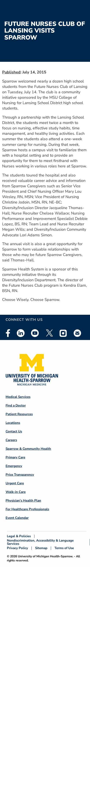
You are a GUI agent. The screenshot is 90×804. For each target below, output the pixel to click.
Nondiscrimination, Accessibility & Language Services (40, 542)
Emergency (14, 466)
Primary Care (15, 457)
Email (77, 333)
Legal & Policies (19, 536)
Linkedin (21, 333)
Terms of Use (64, 548)
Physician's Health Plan (23, 500)
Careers (11, 440)
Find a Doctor (16, 405)
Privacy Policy (17, 548)
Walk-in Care (16, 492)
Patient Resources (19, 414)
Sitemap (41, 548)
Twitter (49, 333)
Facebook (8, 333)
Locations (13, 423)
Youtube (35, 333)
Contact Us (14, 431)
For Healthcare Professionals (27, 509)
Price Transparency (20, 474)
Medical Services (18, 397)
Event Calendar (17, 518)
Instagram (63, 333)
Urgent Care (15, 483)
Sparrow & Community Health (28, 448)
